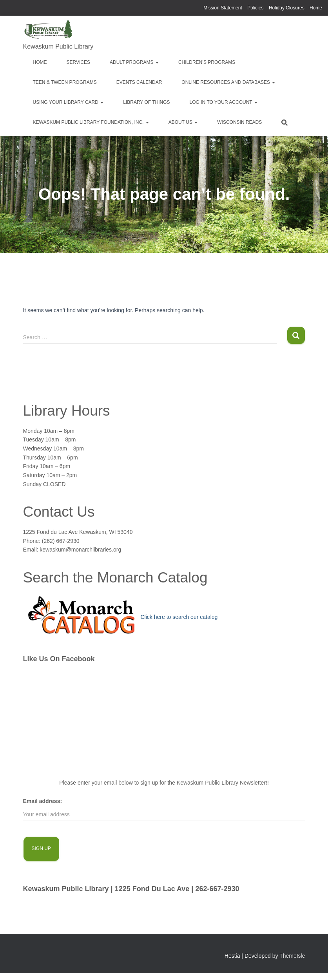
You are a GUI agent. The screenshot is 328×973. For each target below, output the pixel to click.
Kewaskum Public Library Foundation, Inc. (91, 122)
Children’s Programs (206, 62)
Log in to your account (223, 102)
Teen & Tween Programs (65, 82)
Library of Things (146, 102)
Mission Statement (222, 8)
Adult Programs (134, 62)
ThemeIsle (292, 956)
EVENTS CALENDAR (139, 82)
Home (316, 8)
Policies (255, 8)
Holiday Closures (286, 8)
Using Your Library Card (68, 102)
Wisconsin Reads (239, 122)
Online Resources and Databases (228, 82)
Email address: (42, 801)
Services (78, 62)
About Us (183, 122)
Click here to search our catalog (179, 617)
